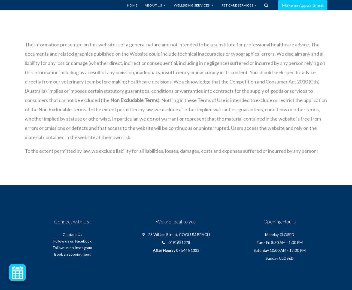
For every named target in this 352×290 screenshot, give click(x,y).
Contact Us (72, 234)
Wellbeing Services (192, 5)
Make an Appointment (303, 5)
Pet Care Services (237, 5)
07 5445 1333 (187, 250)
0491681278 (179, 242)
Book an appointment (72, 254)
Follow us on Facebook (72, 241)
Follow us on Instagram (72, 247)
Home (132, 5)
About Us (153, 5)
